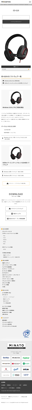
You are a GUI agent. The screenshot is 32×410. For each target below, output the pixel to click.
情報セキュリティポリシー (13, 396)
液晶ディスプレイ (7, 255)
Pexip (4, 241)
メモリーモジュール (6, 276)
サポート (5, 4)
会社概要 (3, 385)
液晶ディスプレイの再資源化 (8, 310)
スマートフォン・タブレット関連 (9, 265)
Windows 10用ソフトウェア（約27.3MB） (14, 171)
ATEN (4, 249)
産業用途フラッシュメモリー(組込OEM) (11, 257)
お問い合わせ (5, 314)
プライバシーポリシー (5, 398)
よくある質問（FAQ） (6, 292)
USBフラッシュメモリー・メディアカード (11, 275)
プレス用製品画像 (7, 303)
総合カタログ (6, 301)
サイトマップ (4, 396)
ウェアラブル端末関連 (7, 267)
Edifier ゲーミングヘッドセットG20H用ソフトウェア (15, 83)
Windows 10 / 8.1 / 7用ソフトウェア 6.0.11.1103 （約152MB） (15, 138)
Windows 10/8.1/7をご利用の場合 (11, 80)
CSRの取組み (12, 388)
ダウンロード (10, 4)
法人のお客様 (5, 229)
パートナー (15, 385)
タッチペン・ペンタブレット (8, 269)
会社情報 (3, 382)
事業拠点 (9, 385)
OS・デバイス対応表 (6, 306)
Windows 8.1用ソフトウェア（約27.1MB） (14, 175)
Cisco (4, 237)
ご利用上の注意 (24, 396)
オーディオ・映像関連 (6, 271)
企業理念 (25, 385)
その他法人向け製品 (6, 252)
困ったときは (5, 290)
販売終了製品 (5, 308)
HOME (1, 4)
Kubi (4, 243)
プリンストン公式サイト (7, 322)
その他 (3, 286)
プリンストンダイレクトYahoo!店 (9, 326)
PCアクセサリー (5, 273)
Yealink (4, 239)
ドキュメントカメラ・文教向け (8, 280)
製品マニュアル (6, 299)
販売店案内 (4, 320)
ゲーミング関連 (5, 284)
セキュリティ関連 (6, 282)
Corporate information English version (10, 390)
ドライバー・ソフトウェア (19, 4)
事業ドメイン (4, 388)
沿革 (20, 385)
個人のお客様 (5, 260)
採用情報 (18, 388)
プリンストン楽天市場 (7, 324)
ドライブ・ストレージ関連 (7, 278)
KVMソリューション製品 (7, 247)
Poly (4, 235)
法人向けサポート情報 (7, 312)
